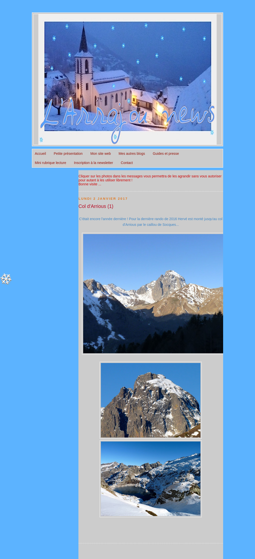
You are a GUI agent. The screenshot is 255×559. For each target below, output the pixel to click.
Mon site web (100, 154)
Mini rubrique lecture (50, 163)
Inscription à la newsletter (93, 163)
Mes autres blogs (132, 154)
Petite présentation (68, 154)
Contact (127, 163)
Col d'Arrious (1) (95, 206)
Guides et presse (166, 154)
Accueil (40, 154)
